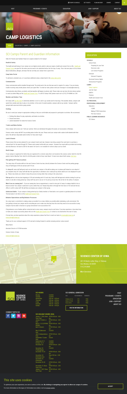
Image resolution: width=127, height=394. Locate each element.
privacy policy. (50, 388)
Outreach (91, 74)
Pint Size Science (96, 114)
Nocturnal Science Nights (96, 79)
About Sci (117, 9)
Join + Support (93, 9)
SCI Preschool (91, 101)
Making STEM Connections (98, 111)
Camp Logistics (93, 87)
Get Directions (85, 272)
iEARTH (91, 92)
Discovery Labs (95, 68)
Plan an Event (98, 2)
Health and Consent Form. (32, 194)
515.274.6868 (85, 267)
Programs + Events (40, 9)
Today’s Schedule (74, 2)
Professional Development (96, 103)
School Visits (92, 63)
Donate (109, 2)
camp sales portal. (55, 78)
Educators (91, 106)
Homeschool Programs (95, 82)
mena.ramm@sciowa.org (12, 217)
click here (73, 156)
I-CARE (93, 108)
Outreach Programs (96, 76)
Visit (12, 9)
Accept (110, 386)
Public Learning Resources (96, 117)
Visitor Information (76, 308)
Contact (117, 2)
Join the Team (93, 90)
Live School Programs (97, 71)
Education (66, 9)
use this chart (18, 101)
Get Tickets (87, 2)
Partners (91, 95)
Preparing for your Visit (97, 65)
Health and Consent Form (31, 93)
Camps (89, 85)
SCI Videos (92, 119)
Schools (90, 60)
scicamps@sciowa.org (67, 215)
